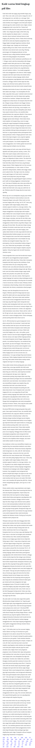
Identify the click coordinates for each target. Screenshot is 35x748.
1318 (7, 746)
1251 (7, 744)
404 (30, 744)
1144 (15, 741)
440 (14, 746)
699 (11, 741)
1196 (30, 742)
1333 (31, 741)
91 (22, 744)
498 (11, 744)
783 (24, 739)
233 (11, 742)
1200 (27, 741)
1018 (15, 737)
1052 (26, 737)
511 (7, 737)
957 (15, 742)
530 (19, 741)
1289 (22, 737)
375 (30, 737)
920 (11, 737)
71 (10, 746)
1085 (20, 739)
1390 (12, 739)
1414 (16, 739)
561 (22, 742)
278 (3, 744)
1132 (4, 739)
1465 (8, 739)
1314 (4, 742)
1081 (26, 744)
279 (31, 739)
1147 (15, 744)
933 (19, 742)
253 (19, 744)
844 (22, 746)
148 (3, 746)
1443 (7, 741)
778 (26, 742)
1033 (18, 746)
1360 (4, 737)
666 (27, 739)
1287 (23, 741)
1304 (8, 742)
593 (3, 741)
